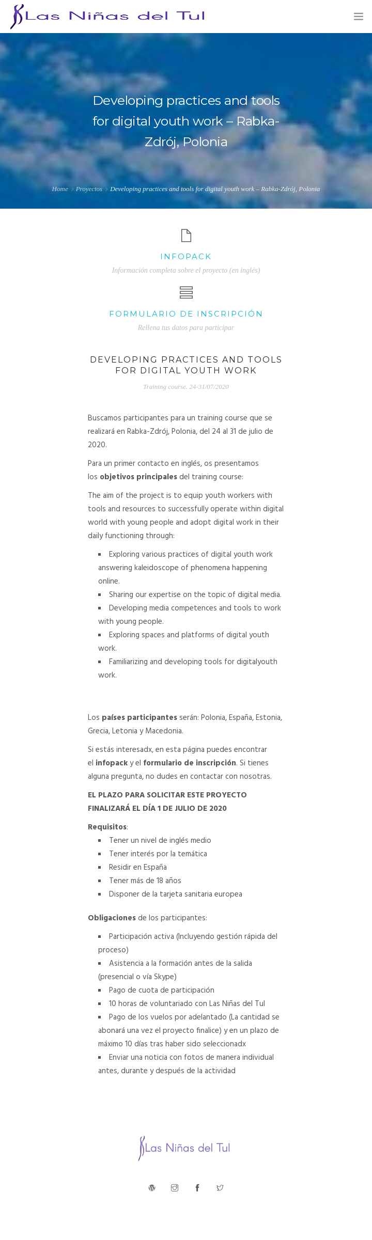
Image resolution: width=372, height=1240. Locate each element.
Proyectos (89, 189)
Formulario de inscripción (186, 314)
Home (60, 189)
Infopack (186, 256)
